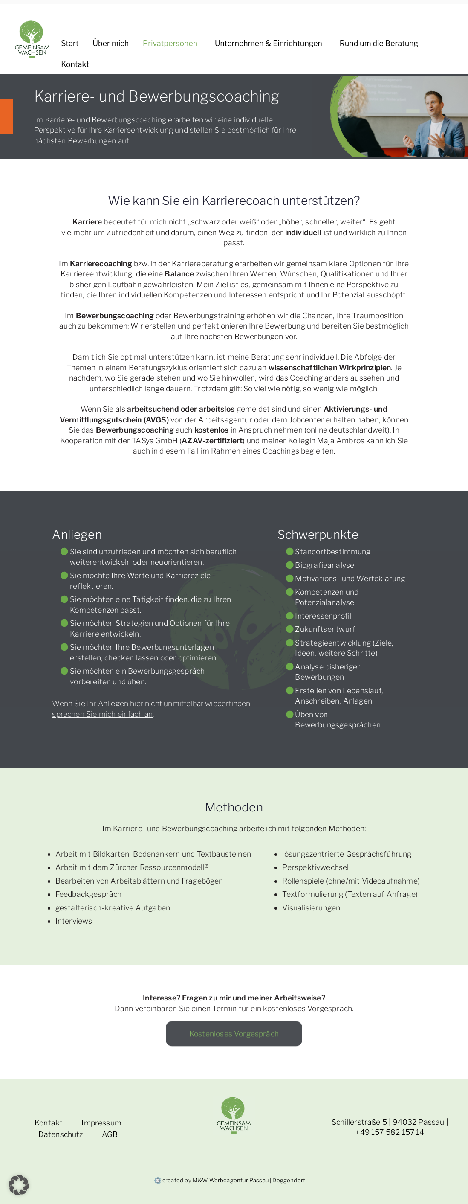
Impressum (101, 1122)
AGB (110, 1134)
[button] (199, 43)
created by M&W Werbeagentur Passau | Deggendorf (229, 1180)
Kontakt (75, 64)
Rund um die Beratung (381, 43)
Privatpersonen (172, 43)
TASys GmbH (155, 440)
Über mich (111, 43)
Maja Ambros (340, 440)
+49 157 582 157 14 (389, 1132)
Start (69, 43)
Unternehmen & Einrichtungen (270, 43)
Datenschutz (60, 1134)
